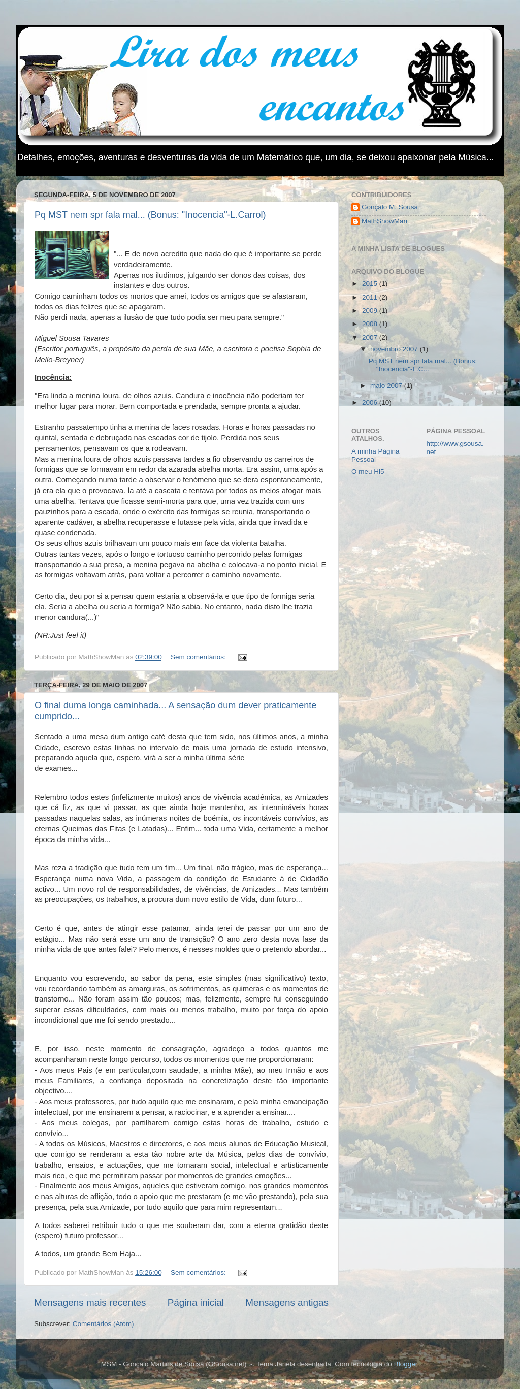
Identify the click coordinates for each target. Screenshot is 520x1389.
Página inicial (196, 1302)
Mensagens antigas (287, 1302)
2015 (370, 283)
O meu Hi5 (367, 471)
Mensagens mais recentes (90, 1302)
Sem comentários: (199, 657)
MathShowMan (384, 221)
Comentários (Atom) (103, 1324)
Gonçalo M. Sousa (390, 207)
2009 (370, 310)
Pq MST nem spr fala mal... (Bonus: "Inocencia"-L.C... (423, 365)
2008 (370, 324)
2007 (370, 337)
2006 (370, 402)
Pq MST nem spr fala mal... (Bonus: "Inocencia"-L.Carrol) (150, 215)
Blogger (405, 1364)
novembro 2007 (395, 349)
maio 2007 (387, 386)
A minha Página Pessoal (375, 455)
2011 (370, 297)
